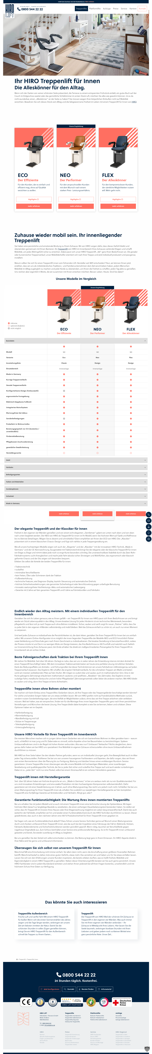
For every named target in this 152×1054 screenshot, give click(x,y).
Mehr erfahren (89, 2)
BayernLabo (68, 1040)
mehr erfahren (34, 206)
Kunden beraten (95, 1040)
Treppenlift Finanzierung (72, 1034)
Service (124, 8)
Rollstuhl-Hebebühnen (97, 1018)
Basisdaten (10, 341)
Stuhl (8, 460)
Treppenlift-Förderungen (72, 1038)
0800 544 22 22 (76, 974)
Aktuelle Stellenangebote (47, 1036)
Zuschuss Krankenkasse (72, 1042)
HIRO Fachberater (95, 1034)
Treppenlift (63, 248)
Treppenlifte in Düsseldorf (123, 1040)
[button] (147, 1049)
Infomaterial (104, 989)
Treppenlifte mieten (71, 1044)
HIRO (134, 101)
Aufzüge (107, 8)
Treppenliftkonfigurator (72, 1020)
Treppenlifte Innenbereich (73, 1016)
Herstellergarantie (95, 1038)
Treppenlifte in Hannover (123, 1044)
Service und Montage (96, 1042)
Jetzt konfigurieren (50, 989)
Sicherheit (10, 496)
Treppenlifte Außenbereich (73, 1018)
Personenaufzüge (121, 1018)
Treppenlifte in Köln (121, 1034)
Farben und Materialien (15, 482)
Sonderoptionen (12, 489)
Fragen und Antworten (46, 1038)
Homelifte (119, 1016)
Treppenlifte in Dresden (123, 1042)
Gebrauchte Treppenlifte (72, 1022)
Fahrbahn (9, 467)
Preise (115, 8)
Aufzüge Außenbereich (122, 1020)
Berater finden (86, 989)
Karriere (42, 1034)
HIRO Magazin (94, 1044)
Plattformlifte (95, 8)
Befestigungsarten (13, 474)
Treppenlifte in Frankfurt (123, 1036)
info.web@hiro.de (49, 1025)
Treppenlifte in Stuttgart (123, 1038)
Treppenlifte (81, 8)
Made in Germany (13, 503)
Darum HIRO (94, 1036)
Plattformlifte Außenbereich (98, 1020)
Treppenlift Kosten (70, 1036)
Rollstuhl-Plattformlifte (97, 1016)
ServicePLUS (43, 1040)
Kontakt (69, 989)
